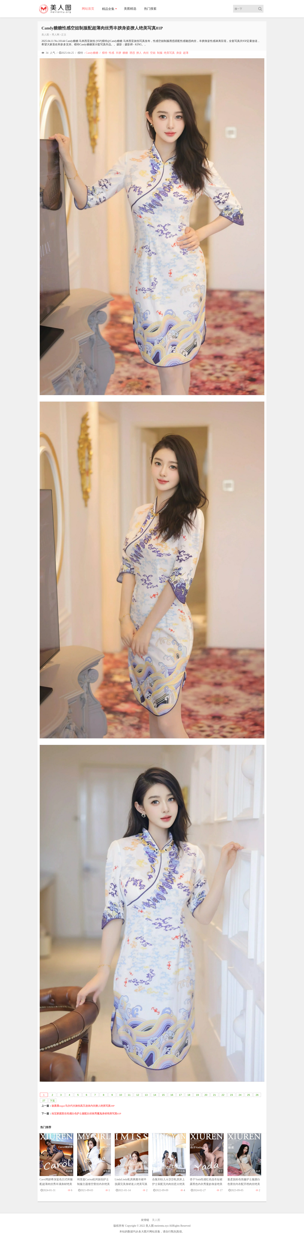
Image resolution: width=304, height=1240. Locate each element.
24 (240, 1094)
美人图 (45, 34)
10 (120, 1094)
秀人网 (55, 34)
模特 (104, 52)
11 (129, 1094)
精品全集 (108, 8)
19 (197, 1094)
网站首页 (88, 8)
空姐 (152, 52)
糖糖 (125, 52)
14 (154, 1094)
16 (171, 1094)
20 (206, 1094)
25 (248, 1094)
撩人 (139, 52)
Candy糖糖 (92, 52)
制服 (159, 52)
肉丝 (146, 52)
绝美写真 (169, 52)
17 (180, 1094)
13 (146, 1094)
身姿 (179, 52)
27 (43, 1100)
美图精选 (130, 8)
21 (214, 1094)
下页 (52, 1100)
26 (257, 1094)
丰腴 (118, 52)
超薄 (185, 52)
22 (223, 1094)
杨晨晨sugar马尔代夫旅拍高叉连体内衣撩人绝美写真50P (83, 1105)
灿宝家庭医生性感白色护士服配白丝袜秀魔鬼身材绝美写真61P (86, 1113)
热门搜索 (150, 8)
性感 (111, 52)
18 (188, 1094)
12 (137, 1094)
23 (231, 1094)
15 (163, 1094)
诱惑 (132, 52)
